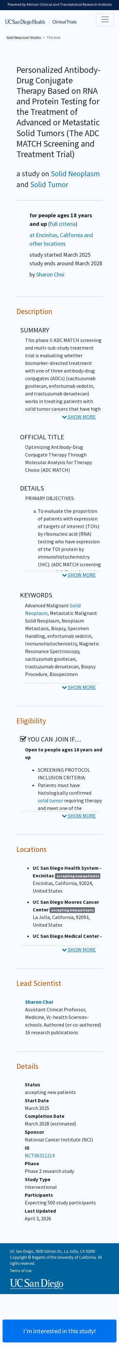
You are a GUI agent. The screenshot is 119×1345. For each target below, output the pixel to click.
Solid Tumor (49, 184)
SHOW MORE (79, 417)
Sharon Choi (50, 274)
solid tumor (50, 800)
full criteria (63, 223)
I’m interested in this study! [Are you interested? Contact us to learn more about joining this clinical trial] (59, 1331)
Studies (23, 37)
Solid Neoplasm (75, 173)
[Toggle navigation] (105, 19)
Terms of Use (20, 1270)
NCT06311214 (40, 1155)
